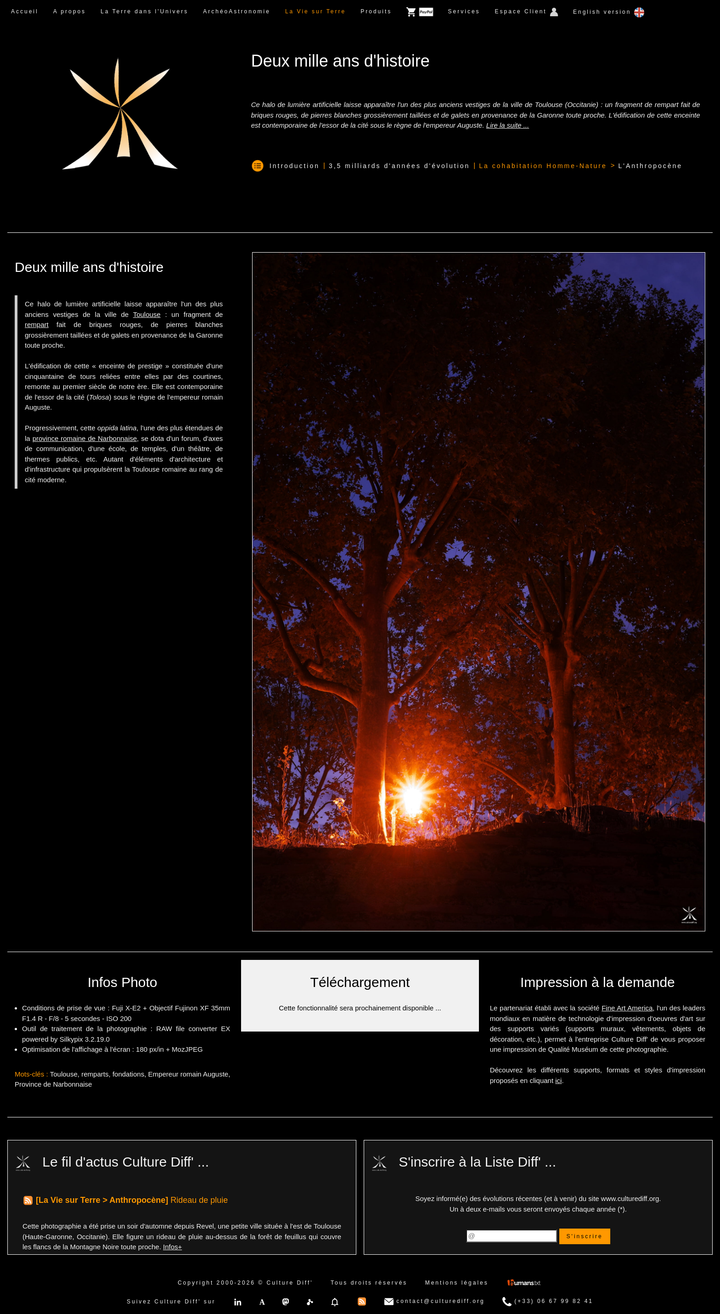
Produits (376, 11)
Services (464, 11)
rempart (37, 324)
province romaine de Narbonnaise (85, 438)
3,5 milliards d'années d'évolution (399, 165)
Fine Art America (627, 1008)
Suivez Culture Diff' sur (171, 1301)
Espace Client (526, 12)
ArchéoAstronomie (236, 11)
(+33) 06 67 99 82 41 (547, 1301)
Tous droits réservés (369, 1283)
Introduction (295, 165)
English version (608, 12)
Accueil (25, 11)
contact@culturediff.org (434, 1301)
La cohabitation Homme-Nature (543, 165)
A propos (69, 11)
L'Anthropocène (650, 165)
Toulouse (147, 314)
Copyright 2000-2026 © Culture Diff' (245, 1283)
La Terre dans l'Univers (144, 11)
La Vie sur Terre (315, 11)
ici (558, 1080)
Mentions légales (457, 1283)
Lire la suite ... (507, 125)
